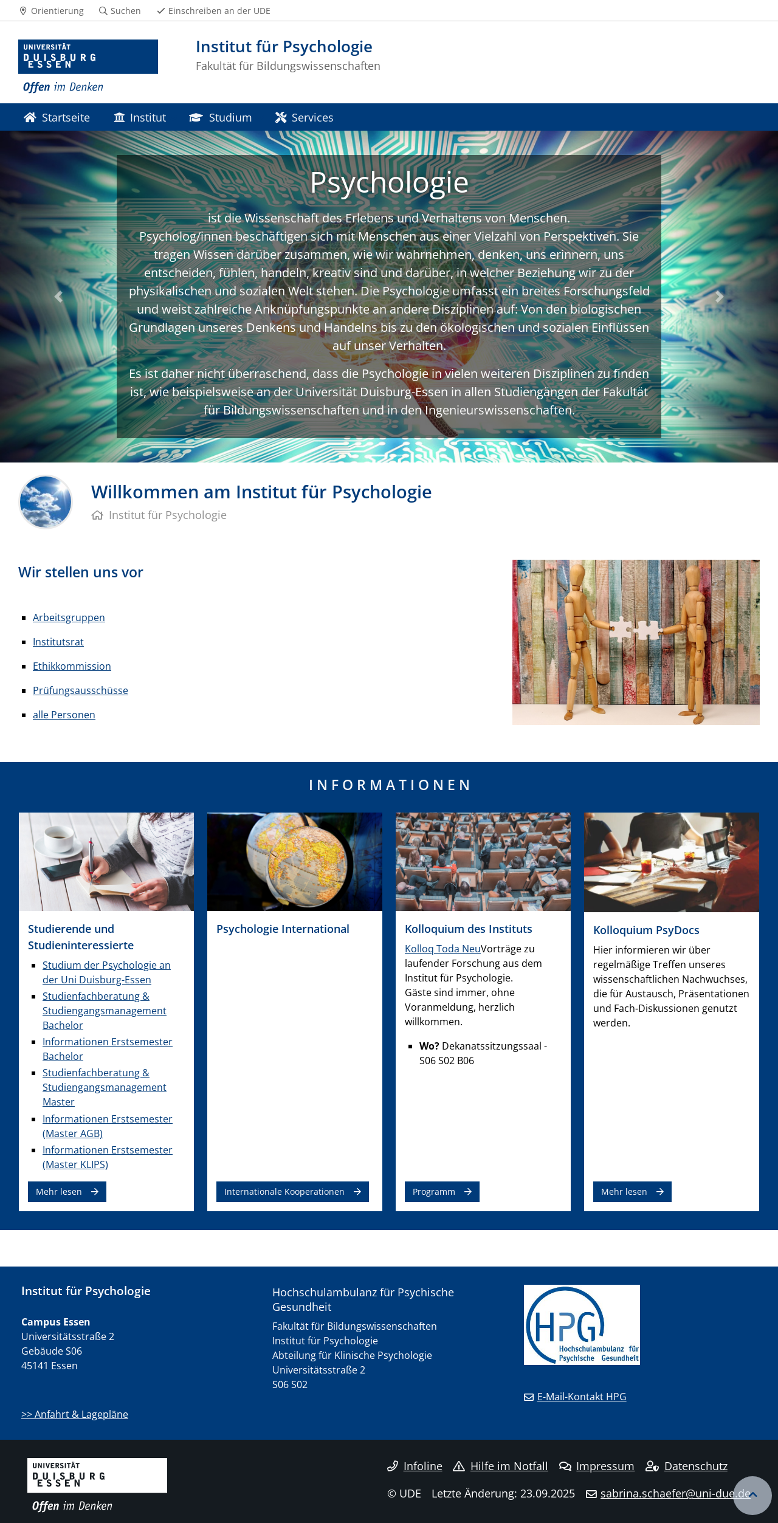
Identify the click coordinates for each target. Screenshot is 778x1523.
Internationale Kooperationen (284, 1191)
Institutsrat (58, 641)
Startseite (57, 117)
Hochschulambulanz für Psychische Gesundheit (363, 1299)
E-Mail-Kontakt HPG (582, 1396)
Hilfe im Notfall (500, 1466)
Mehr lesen (59, 1191)
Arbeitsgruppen (69, 617)
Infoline (414, 1466)
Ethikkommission (72, 666)
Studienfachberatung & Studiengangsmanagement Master (105, 1087)
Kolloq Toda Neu (443, 948)
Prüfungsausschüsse (80, 690)
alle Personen (64, 714)
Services (304, 117)
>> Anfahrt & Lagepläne (74, 1414)
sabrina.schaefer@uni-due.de (676, 1493)
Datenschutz (686, 1466)
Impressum (597, 1466)
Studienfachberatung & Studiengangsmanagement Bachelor (105, 1010)
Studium (220, 117)
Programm (434, 1191)
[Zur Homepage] (88, 67)
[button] (58, 296)
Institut (140, 117)
